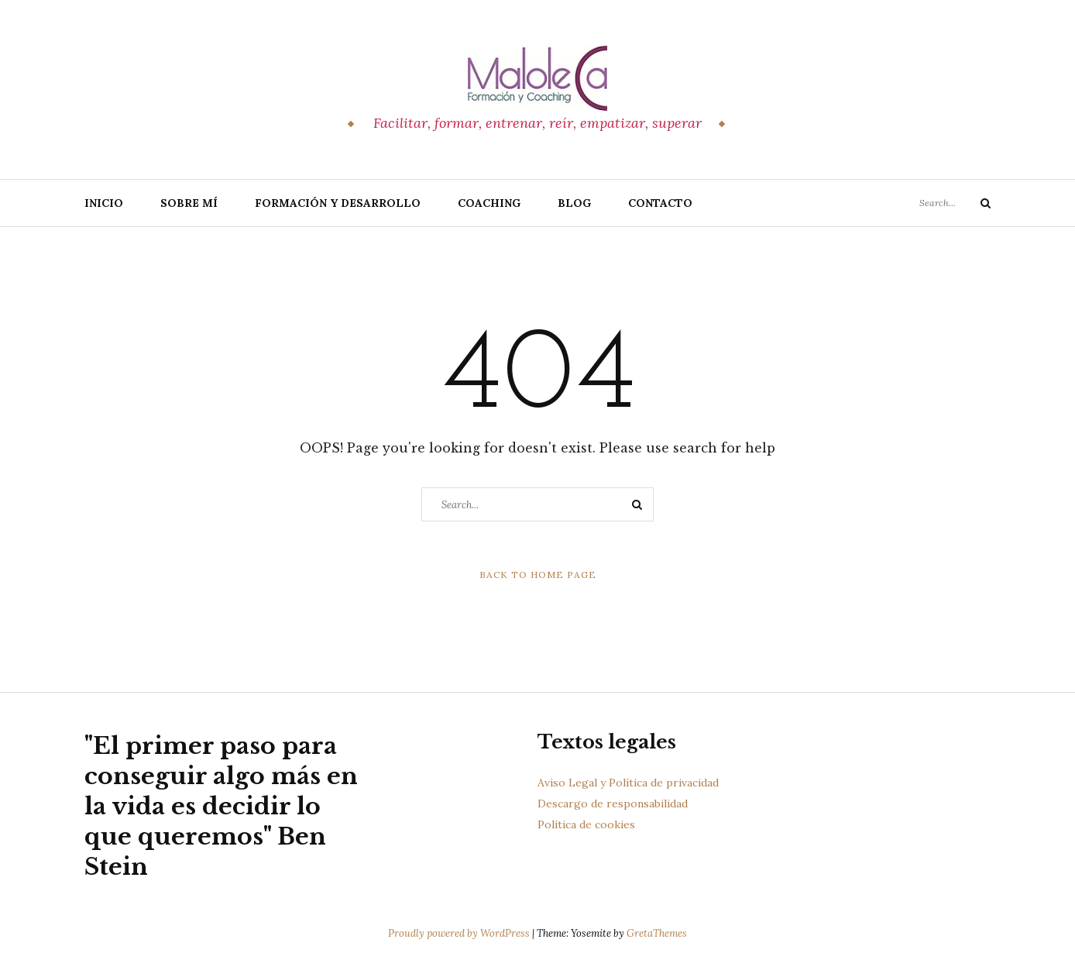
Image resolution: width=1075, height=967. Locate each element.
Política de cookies (586, 824)
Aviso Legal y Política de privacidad (628, 783)
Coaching (489, 203)
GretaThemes (657, 933)
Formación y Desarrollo (338, 203)
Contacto (660, 203)
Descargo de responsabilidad (613, 803)
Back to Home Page (537, 574)
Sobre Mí (189, 203)
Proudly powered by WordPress (460, 933)
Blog (574, 203)
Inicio (103, 203)
